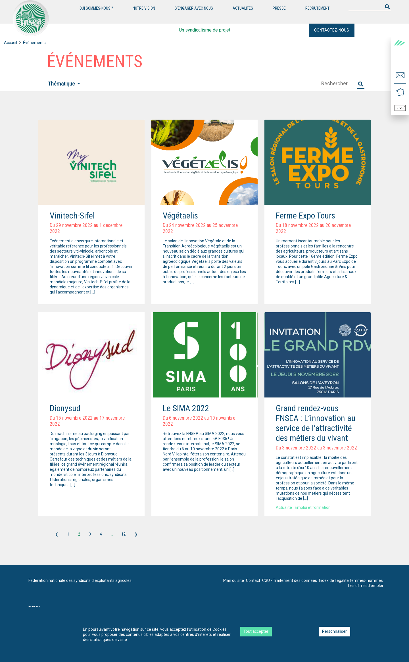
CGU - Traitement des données (289, 580)
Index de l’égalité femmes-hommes (351, 580)
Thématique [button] (62, 84)
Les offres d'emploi (365, 585)
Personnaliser (334, 631)
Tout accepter (255, 631)
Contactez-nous (331, 30)
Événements (34, 42)
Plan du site (233, 580)
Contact (253, 580)
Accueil (10, 42)
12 (124, 534)
